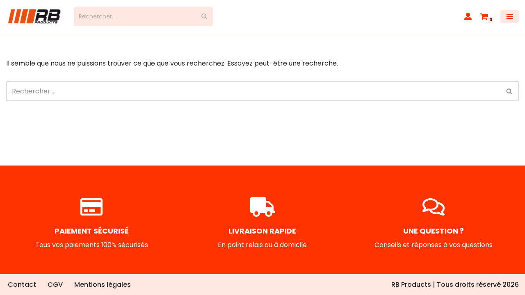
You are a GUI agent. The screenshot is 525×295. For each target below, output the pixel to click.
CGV (55, 284)
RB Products (411, 284)
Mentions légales (102, 284)
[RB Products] (34, 16)
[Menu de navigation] (509, 16)
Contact (22, 284)
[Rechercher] (134, 16)
